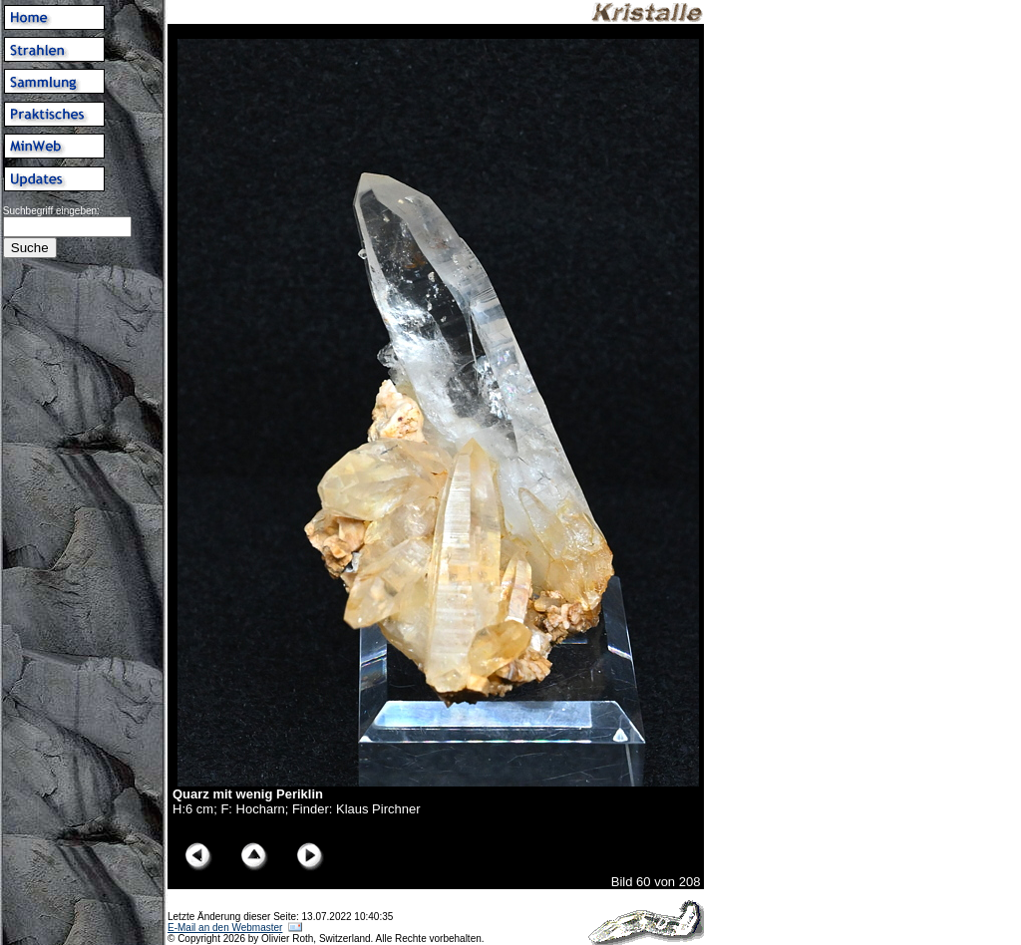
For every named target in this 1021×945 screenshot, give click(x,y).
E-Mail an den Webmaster (225, 927)
